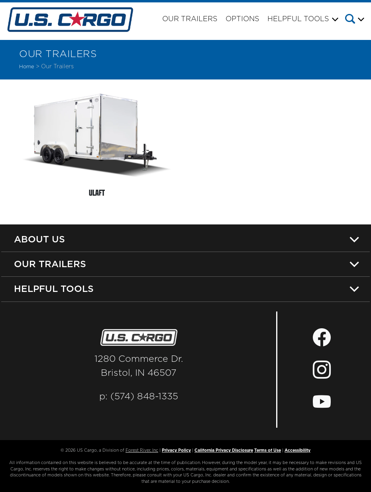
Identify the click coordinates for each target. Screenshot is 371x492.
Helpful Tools (54, 288)
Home (26, 66)
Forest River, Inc (142, 450)
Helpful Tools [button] (298, 19)
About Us (39, 239)
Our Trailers (190, 19)
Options (242, 19)
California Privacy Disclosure (223, 450)
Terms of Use (267, 450)
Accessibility (297, 450)
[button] (357, 20)
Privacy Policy (176, 450)
